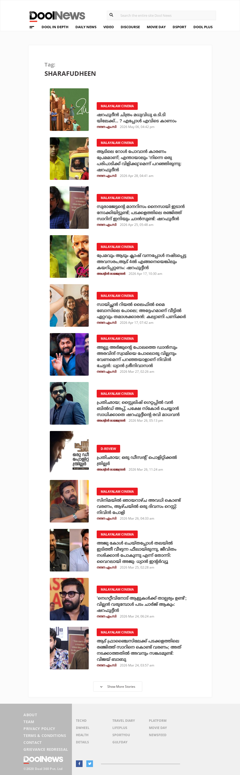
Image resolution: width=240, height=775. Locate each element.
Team (28, 721)
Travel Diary (123, 720)
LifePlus (119, 728)
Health (82, 735)
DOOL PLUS (203, 26)
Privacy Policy (39, 728)
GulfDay (119, 742)
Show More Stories (117, 686)
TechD (81, 720)
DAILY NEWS (85, 26)
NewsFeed (157, 735)
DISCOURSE (130, 26)
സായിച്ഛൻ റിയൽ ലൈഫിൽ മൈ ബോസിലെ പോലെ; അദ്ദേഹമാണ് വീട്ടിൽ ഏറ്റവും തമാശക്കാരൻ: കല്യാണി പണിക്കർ (141, 310)
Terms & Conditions (44, 735)
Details (82, 742)
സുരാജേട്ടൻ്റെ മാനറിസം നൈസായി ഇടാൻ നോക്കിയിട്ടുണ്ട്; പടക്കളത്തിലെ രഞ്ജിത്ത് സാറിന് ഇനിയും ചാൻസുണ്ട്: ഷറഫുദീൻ (141, 212)
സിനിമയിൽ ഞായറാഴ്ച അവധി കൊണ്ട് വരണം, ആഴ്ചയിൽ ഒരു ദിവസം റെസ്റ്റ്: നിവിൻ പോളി (139, 506)
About (30, 714)
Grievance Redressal (45, 749)
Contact (32, 742)
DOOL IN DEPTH (55, 26)
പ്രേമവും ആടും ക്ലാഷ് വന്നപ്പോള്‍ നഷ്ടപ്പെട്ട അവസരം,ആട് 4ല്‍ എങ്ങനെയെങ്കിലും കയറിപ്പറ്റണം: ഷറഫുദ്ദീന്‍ (141, 261)
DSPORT (179, 26)
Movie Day (158, 728)
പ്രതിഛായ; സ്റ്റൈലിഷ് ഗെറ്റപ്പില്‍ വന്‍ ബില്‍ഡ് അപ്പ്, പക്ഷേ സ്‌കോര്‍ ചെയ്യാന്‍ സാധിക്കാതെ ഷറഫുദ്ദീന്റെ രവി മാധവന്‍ (138, 408)
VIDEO (108, 26)
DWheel (83, 728)
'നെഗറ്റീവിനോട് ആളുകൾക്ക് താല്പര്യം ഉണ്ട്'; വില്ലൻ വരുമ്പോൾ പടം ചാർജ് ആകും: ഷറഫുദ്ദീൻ (141, 604)
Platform (157, 720)
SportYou (121, 735)
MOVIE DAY (156, 26)
